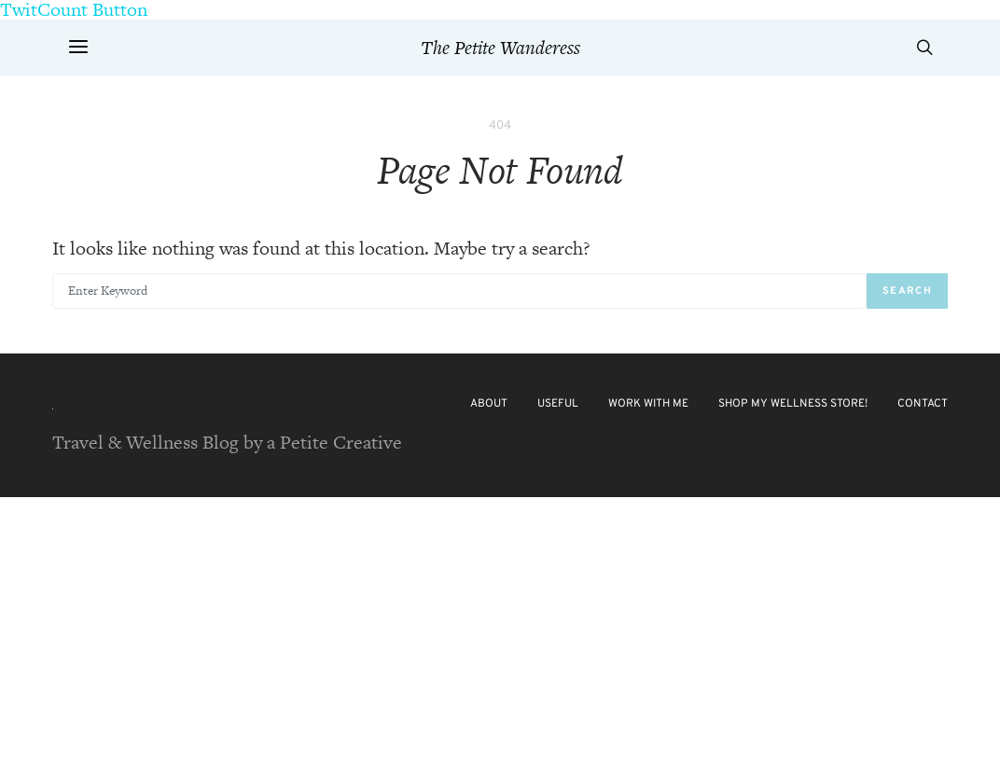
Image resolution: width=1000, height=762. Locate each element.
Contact (922, 403)
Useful (557, 403)
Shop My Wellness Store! (793, 403)
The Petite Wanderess (500, 48)
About (488, 403)
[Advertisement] (500, 627)
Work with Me (648, 403)
